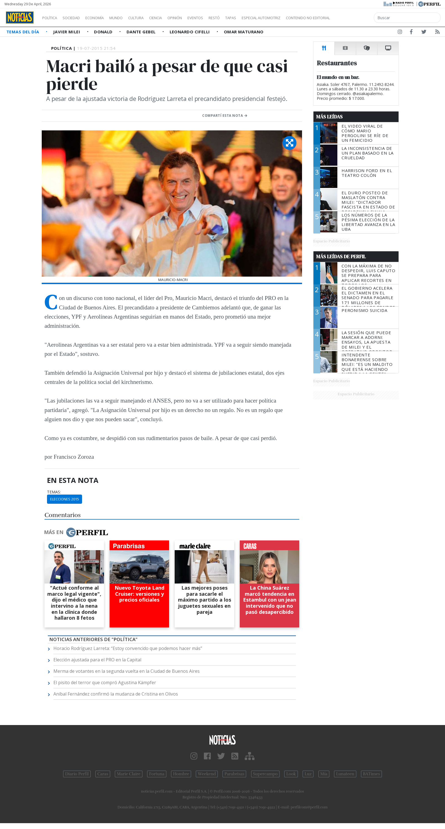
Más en (76, 532)
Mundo (129, 18)
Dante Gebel (142, 31)
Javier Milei (67, 31)
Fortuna (156, 773)
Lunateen (345, 773)
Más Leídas (329, 116)
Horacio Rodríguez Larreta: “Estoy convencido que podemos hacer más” (127, 648)
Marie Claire (128, 773)
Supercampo (265, 773)
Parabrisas (234, 773)
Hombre (181, 773)
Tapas (262, 18)
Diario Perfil (77, 773)
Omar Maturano (244, 31)
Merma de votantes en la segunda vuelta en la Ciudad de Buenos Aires (126, 671)
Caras (102, 773)
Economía (104, 18)
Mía (324, 773)
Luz (308, 773)
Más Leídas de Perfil (341, 256)
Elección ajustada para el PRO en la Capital (97, 660)
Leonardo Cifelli (190, 31)
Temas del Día (23, 31)
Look (291, 773)
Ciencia (175, 18)
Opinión (197, 18)
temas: (54, 492)
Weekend (207, 773)
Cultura (151, 18)
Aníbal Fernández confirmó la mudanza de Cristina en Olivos (115, 694)
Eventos (221, 18)
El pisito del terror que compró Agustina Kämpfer (104, 682)
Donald (104, 31)
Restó (243, 18)
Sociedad (77, 18)
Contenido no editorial (355, 18)
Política (51, 18)
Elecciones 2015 (64, 499)
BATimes (371, 773)
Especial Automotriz (298, 18)
